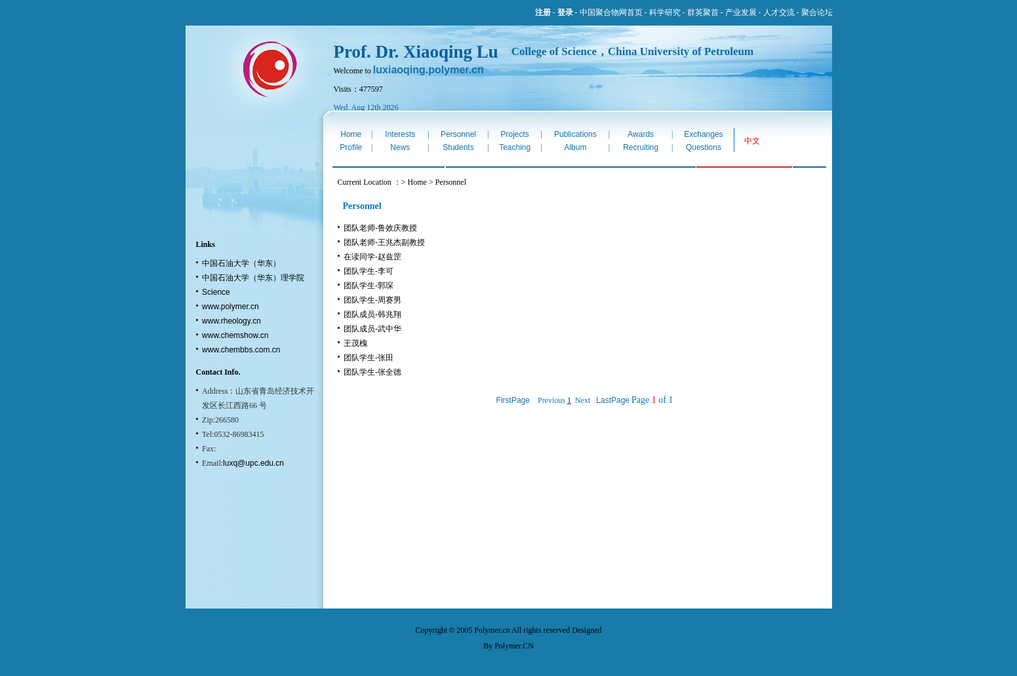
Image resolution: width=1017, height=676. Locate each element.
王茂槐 (355, 343)
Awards (641, 134)
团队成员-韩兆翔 (372, 314)
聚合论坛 (817, 12)
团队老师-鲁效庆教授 (380, 228)
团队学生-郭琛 (368, 285)
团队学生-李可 (368, 271)
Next (582, 400)
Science (216, 292)
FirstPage (513, 400)
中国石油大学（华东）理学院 (253, 277)
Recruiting (640, 147)
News (400, 147)
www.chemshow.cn (235, 335)
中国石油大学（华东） (241, 263)
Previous (551, 400)
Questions (703, 147)
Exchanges (703, 134)
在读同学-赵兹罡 (372, 256)
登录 (565, 12)
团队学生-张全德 (372, 372)
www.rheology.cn (231, 321)
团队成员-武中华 (372, 328)
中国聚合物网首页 (611, 12)
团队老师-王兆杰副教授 (384, 242)
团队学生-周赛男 (372, 300)
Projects (514, 134)
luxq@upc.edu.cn (253, 463)
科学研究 (665, 12)
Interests (400, 134)
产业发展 (741, 12)
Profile (351, 147)
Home (350, 134)
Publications (575, 134)
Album (575, 147)
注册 (543, 12)
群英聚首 (703, 12)
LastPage (612, 400)
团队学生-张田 (368, 357)
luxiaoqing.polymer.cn (428, 69)
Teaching (514, 147)
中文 (752, 140)
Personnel (458, 134)
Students (458, 147)
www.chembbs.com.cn (241, 349)
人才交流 (779, 12)
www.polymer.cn (230, 306)
